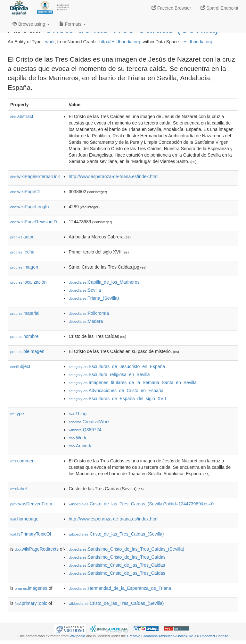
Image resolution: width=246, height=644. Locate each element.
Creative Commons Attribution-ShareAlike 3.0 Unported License (177, 636)
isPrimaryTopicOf (30, 534)
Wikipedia (77, 636)
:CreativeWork (89, 421)
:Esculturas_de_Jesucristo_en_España (117, 366)
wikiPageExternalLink (35, 176)
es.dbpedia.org (197, 41)
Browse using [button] (31, 24)
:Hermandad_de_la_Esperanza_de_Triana (120, 588)
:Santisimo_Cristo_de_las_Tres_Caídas (117, 573)
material (24, 313)
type (17, 413)
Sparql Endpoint (219, 8)
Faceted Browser (171, 8)
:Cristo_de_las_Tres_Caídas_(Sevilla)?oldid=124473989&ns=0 (141, 503)
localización (28, 282)
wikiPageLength (29, 206)
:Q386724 (85, 429)
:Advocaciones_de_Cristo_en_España (116, 390)
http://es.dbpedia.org (119, 41)
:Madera (86, 321)
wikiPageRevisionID (33, 221)
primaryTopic (31, 603)
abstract (21, 116)
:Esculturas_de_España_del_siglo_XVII (117, 398)
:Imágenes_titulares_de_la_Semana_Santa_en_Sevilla (133, 382)
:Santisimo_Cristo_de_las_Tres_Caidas (117, 565)
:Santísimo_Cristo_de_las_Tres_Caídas (117, 557)
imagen (24, 267)
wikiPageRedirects (37, 549)
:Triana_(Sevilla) (94, 298)
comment (23, 460)
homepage (24, 518)
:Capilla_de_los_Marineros (104, 282)
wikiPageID (25, 191)
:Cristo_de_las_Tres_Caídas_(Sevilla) (116, 534)
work (50, 41)
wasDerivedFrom (31, 503)
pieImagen (27, 351)
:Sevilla (85, 290)
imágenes (31, 588)
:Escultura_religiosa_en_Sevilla (109, 374)
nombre (24, 336)
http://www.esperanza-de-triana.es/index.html (114, 176)
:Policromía (89, 313)
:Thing (78, 413)
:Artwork (80, 445)
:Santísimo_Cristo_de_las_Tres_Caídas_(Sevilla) (126, 549)
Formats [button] (72, 24)
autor (22, 236)
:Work (77, 437)
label (18, 488)
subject (20, 366)
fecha (22, 251)
